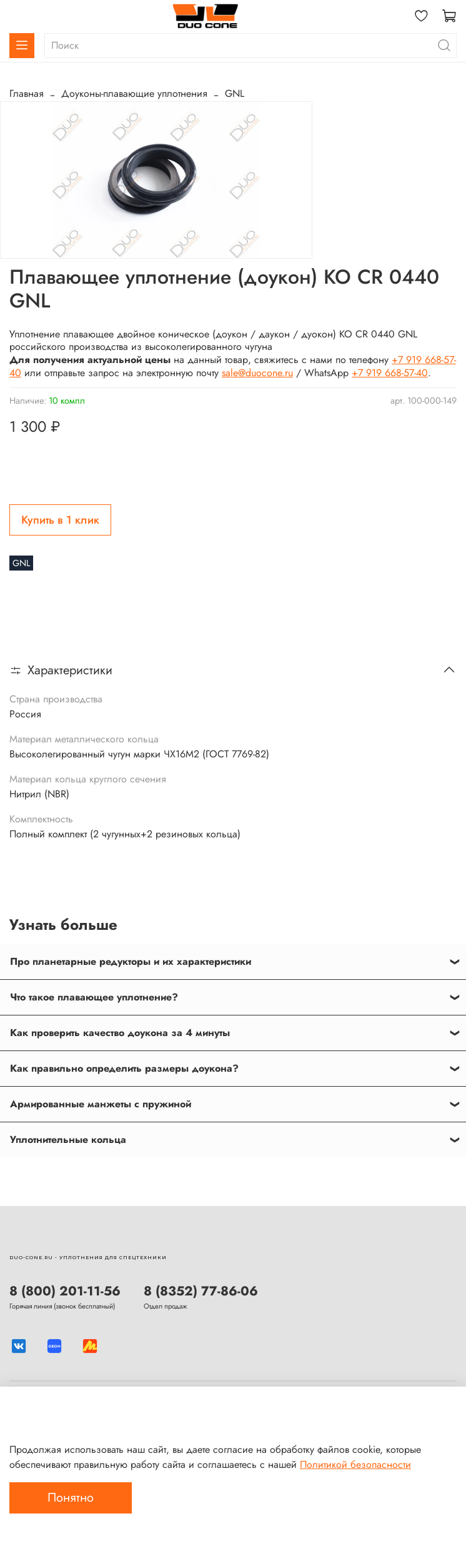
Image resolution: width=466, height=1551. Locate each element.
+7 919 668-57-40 (390, 373)
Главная (26, 93)
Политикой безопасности (355, 1464)
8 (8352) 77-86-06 (201, 1291)
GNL (234, 93)
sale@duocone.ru (257, 373)
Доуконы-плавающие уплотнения (134, 93)
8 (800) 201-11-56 (65, 1291)
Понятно (70, 1498)
